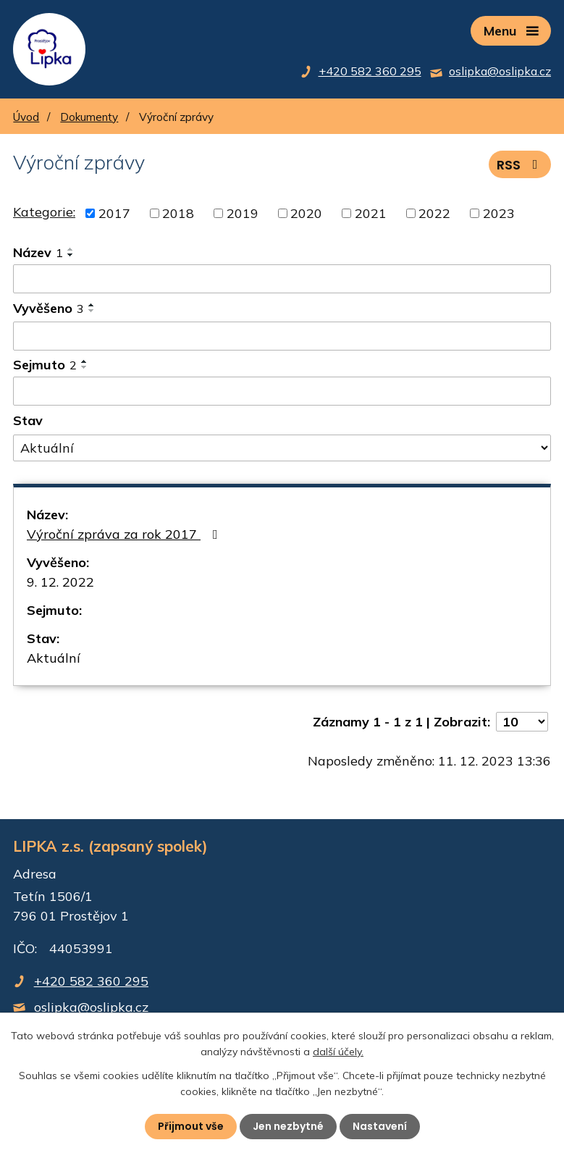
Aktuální (53, 658)
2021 (371, 213)
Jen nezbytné (288, 1126)
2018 (178, 213)
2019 (242, 213)
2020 (306, 213)
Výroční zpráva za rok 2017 (125, 534)
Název (38, 252)
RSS (520, 165)
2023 (499, 213)
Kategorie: (44, 212)
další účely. (338, 1051)
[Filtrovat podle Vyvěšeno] (282, 336)
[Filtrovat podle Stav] (282, 448)
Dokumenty (89, 117)
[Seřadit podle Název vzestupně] (71, 249)
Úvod (26, 117)
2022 (434, 213)
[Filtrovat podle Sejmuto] (282, 391)
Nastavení (380, 1126)
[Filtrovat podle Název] (282, 278)
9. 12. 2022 (60, 582)
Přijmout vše (191, 1126)
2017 (114, 213)
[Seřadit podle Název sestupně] (71, 255)
